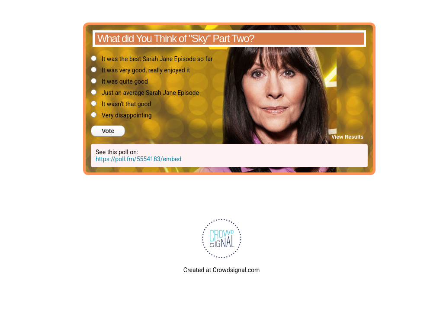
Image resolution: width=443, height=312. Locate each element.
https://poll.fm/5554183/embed (138, 159)
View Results (347, 137)
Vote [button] (108, 130)
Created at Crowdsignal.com (221, 269)
